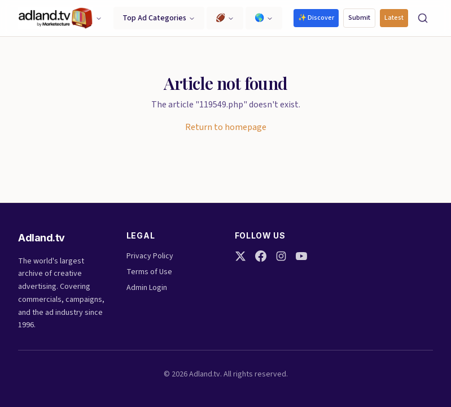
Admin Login (146, 287)
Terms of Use (149, 272)
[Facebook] (260, 256)
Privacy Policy (149, 256)
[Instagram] (281, 256)
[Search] (423, 18)
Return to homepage (225, 127)
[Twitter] (240, 256)
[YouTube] (301, 256)
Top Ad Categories (158, 18)
